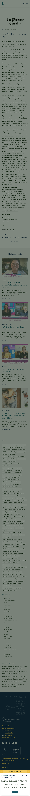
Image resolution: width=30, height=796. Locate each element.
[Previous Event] (1, 771)
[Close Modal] (29, 769)
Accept (15, 792)
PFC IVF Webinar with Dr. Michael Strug (14, 776)
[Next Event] (28, 771)
